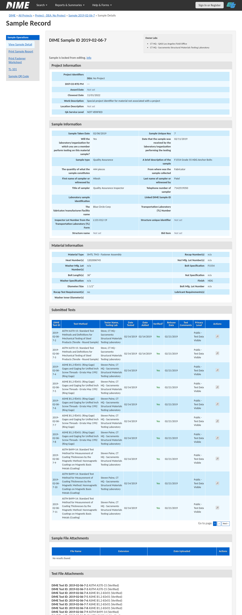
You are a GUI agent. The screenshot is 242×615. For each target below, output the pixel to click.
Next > (225, 523)
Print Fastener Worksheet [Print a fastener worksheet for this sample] (17, 60)
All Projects (25, 15)
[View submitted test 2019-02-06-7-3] (217, 353)
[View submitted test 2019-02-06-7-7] (217, 421)
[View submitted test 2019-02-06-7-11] (217, 508)
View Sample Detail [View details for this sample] (20, 44)
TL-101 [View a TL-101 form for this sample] (13, 69)
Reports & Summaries (70, 5)
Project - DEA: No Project (50, 15)
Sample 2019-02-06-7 (81, 15)
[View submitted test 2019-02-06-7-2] (217, 337)
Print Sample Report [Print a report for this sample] (21, 51)
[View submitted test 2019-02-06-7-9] (217, 459)
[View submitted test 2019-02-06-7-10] (217, 483)
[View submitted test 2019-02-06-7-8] (217, 438)
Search (41, 5)
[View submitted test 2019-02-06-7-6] (217, 404)
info (89, 57)
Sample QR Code (19, 76)
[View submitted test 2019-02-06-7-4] (217, 370)
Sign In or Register (210, 5)
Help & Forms (102, 5)
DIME (12, 15)
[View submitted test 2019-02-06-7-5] (217, 387)
